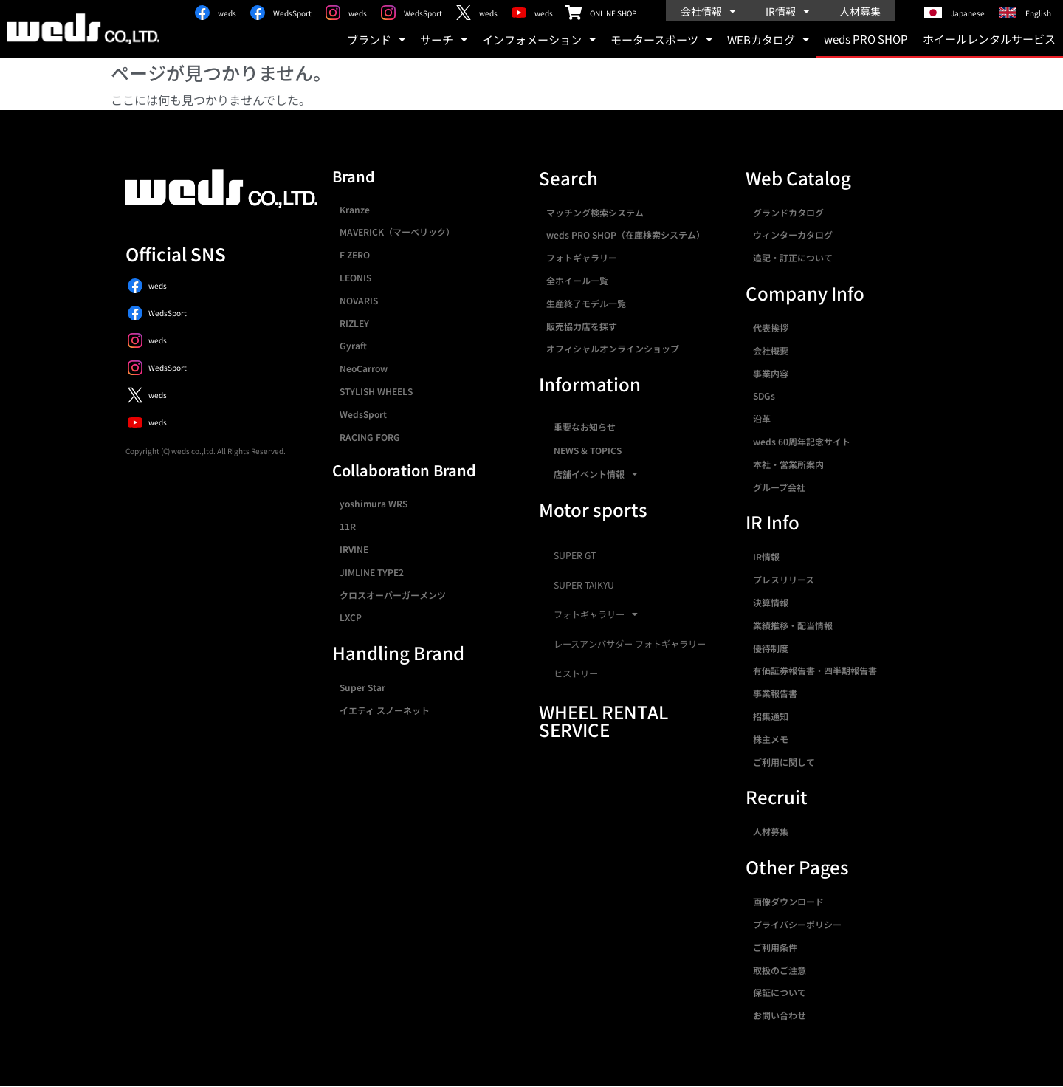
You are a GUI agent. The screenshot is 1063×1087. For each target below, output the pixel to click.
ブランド (376, 39)
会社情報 (708, 11)
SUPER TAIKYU (584, 584)
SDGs (764, 395)
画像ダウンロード (788, 901)
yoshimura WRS (373, 503)
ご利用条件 (775, 947)
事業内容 (770, 373)
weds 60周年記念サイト (801, 441)
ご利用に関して (784, 761)
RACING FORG (370, 437)
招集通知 (770, 716)
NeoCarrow (364, 368)
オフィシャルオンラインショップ (612, 348)
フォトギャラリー (581, 257)
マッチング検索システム (595, 212)
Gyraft (353, 345)
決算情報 (770, 602)
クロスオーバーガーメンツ (393, 595)
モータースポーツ (661, 39)
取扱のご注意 (779, 970)
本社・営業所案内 (788, 464)
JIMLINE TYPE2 (372, 572)
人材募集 (860, 11)
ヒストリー (576, 673)
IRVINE (354, 549)
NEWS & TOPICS (588, 450)
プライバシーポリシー (797, 924)
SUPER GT (575, 555)
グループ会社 (779, 487)
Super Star (362, 687)
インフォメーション (539, 39)
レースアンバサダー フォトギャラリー (630, 644)
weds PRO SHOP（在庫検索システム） (625, 234)
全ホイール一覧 (577, 280)
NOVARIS (359, 300)
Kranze (355, 209)
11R (348, 526)
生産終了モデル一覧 (586, 303)
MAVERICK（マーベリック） (397, 231)
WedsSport (363, 414)
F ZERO (355, 254)
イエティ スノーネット (385, 710)
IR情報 (788, 11)
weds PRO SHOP (866, 39)
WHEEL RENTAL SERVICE (603, 720)
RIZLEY (354, 323)
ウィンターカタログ (793, 234)
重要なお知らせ (585, 426)
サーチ (443, 39)
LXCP (351, 617)
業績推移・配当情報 (793, 625)
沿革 (762, 418)
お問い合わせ (779, 1015)
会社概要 (770, 350)
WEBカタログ (768, 39)
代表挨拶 (770, 327)
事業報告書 (775, 693)
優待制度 (770, 648)
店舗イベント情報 (596, 474)
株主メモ (770, 739)
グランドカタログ (788, 212)
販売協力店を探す (581, 326)
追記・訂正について (793, 257)
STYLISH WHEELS (376, 391)
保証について (779, 992)
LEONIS (355, 277)
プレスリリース (783, 579)
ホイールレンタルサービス (989, 39)
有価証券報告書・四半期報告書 (815, 670)
